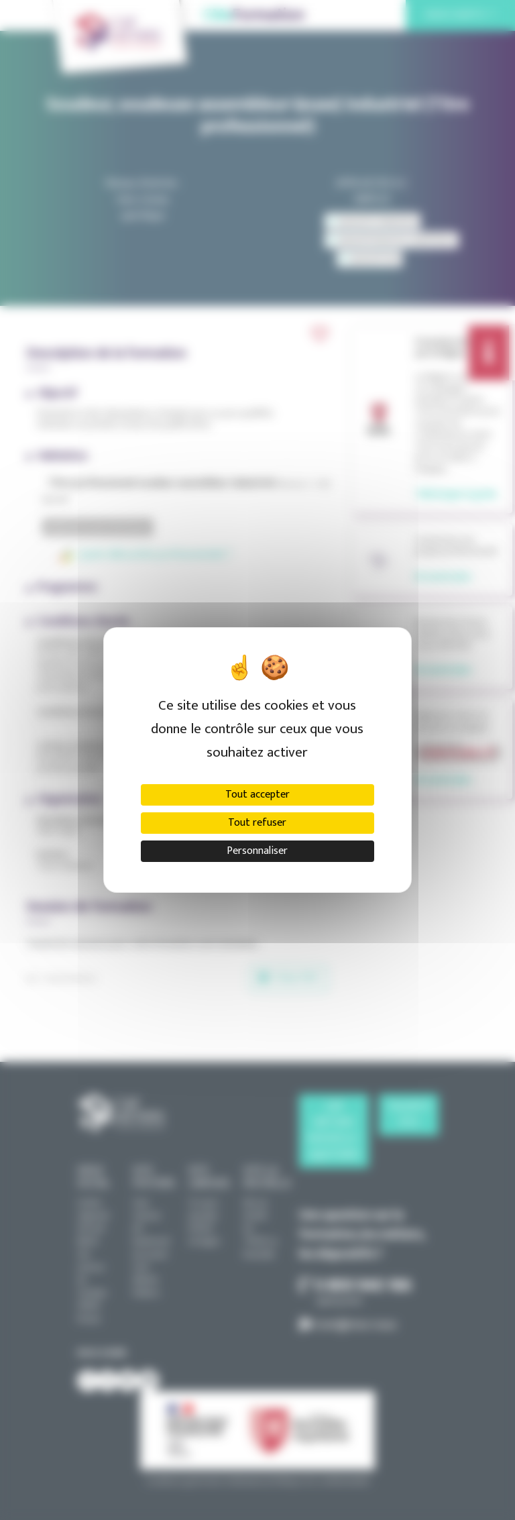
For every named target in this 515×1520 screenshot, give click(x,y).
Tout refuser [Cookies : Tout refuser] (257, 823)
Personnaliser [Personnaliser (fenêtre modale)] (257, 851)
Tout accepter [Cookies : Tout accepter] (257, 794)
